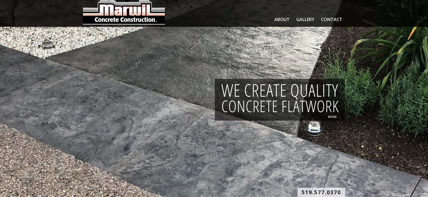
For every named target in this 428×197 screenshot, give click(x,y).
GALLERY (305, 19)
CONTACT (331, 19)
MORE (332, 117)
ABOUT (282, 19)
